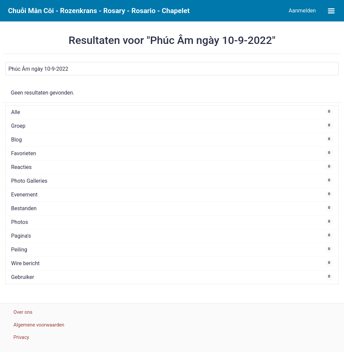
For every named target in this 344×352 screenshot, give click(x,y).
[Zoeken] (172, 68)
